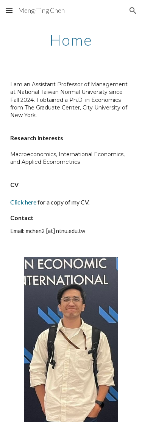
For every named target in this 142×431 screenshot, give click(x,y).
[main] (71, 40)
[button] (9, 10)
